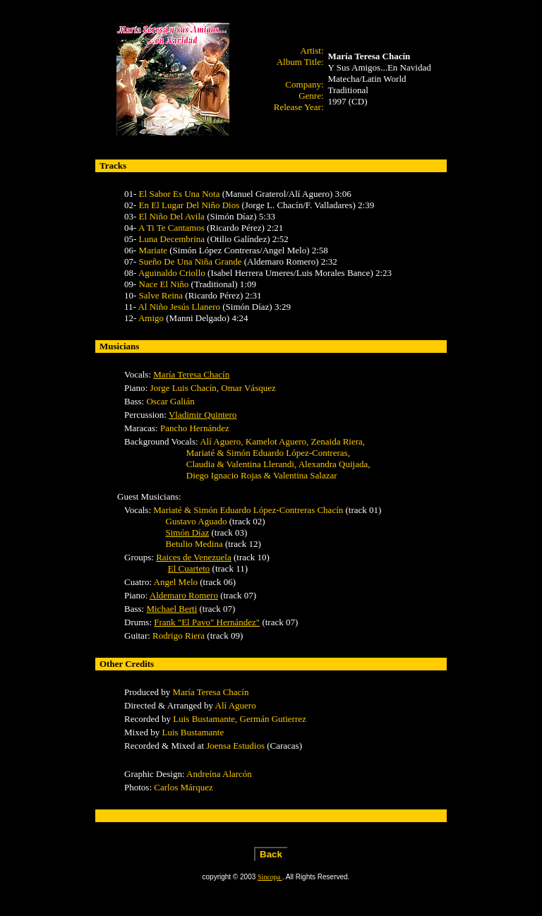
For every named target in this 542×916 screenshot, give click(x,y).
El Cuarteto (189, 568)
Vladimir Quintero (202, 414)
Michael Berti (171, 608)
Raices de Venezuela (193, 557)
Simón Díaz (188, 532)
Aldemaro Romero (184, 595)
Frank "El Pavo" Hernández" (207, 622)
